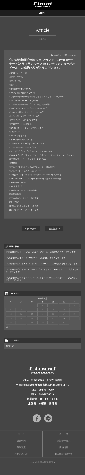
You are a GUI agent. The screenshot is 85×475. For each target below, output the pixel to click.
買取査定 (21, 447)
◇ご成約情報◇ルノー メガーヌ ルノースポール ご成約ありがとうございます (41, 252)
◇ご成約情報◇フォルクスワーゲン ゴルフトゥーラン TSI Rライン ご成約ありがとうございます (42, 270)
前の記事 (30, 228)
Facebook (37, 418)
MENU (43, 13)
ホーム (21, 434)
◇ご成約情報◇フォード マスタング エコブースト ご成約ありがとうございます (41, 263)
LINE (48, 418)
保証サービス (64, 441)
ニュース (63, 434)
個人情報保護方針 (64, 454)
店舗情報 (63, 447)
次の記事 (54, 228)
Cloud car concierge (42, 4)
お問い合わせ (21, 454)
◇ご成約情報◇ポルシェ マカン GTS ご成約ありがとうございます (35, 258)
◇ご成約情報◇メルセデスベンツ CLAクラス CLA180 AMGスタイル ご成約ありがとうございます (41, 279)
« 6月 (8, 327)
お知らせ (57, 55)
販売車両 (21, 441)
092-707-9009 (46, 389)
